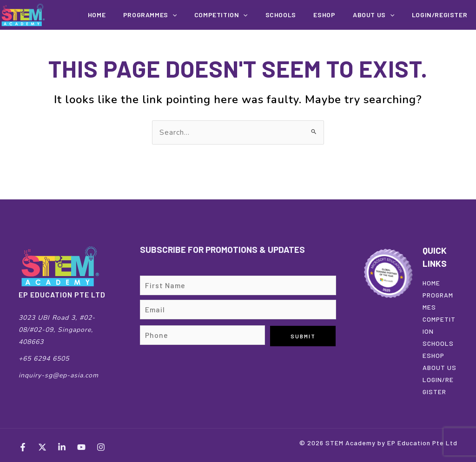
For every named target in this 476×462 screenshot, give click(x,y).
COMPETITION (245, 15)
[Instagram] (101, 447)
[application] (202, 15)
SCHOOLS (438, 343)
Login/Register (442, 15)
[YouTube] (81, 447)
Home (131, 15)
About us (381, 15)
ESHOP (433, 355)
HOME (431, 283)
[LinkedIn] (62, 447)
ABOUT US (439, 367)
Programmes (179, 15)
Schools (299, 15)
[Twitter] (42, 447)
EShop (338, 15)
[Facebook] (23, 447)
